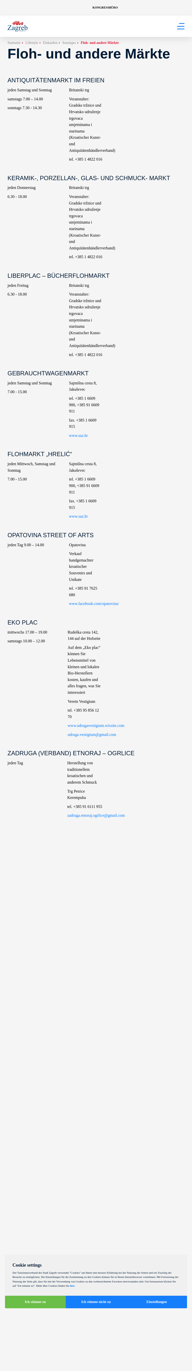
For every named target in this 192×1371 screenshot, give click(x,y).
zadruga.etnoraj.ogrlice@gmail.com (96, 815)
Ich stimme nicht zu (96, 1302)
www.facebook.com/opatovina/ (94, 603)
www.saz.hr (78, 435)
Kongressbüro (105, 7)
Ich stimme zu (35, 1302)
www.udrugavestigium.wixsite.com (96, 725)
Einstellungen (156, 1302)
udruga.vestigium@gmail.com (92, 734)
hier (72, 1285)
